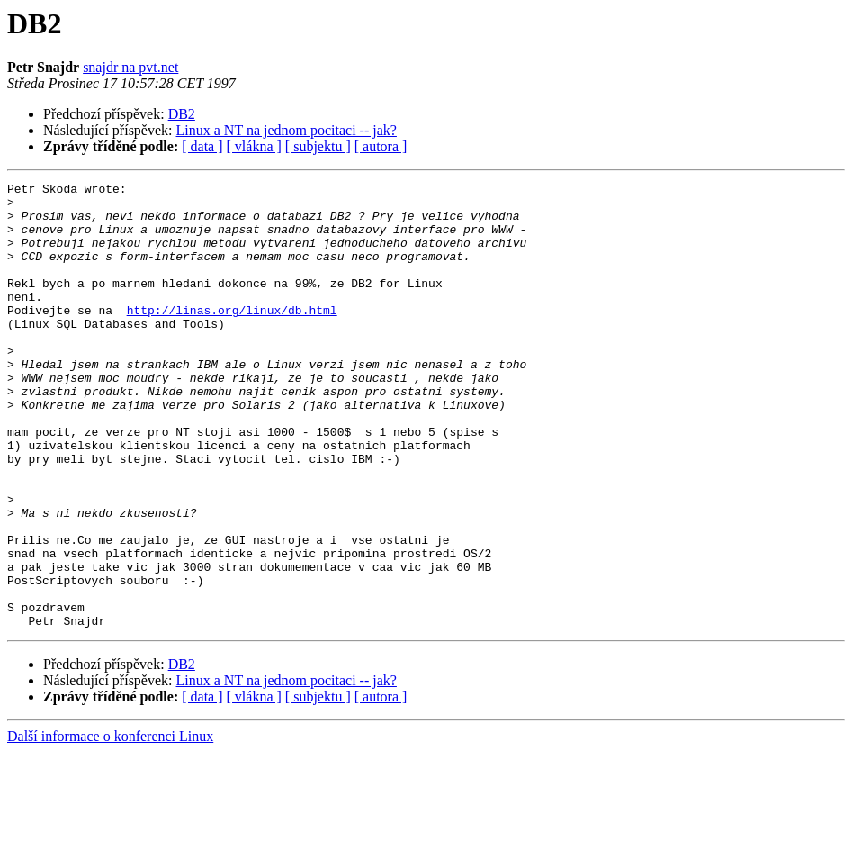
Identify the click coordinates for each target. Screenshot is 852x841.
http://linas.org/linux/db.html (232, 337)
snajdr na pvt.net (130, 67)
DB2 (181, 114)
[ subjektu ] (318, 146)
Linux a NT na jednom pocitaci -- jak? (286, 130)
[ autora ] (381, 146)
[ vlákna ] (254, 146)
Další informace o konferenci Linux (110, 825)
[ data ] (202, 146)
